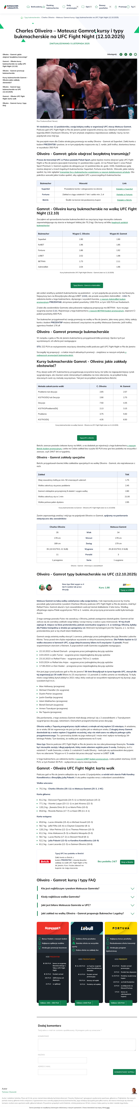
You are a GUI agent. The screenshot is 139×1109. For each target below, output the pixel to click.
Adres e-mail (44, 1066)
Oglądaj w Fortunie (124, 194)
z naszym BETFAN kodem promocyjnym (108, 309)
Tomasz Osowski (10, 1091)
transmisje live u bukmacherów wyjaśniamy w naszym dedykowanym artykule (98, 172)
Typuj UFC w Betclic (87, 436)
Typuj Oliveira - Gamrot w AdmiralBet (87, 285)
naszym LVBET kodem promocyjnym (93, 757)
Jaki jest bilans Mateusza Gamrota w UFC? (66, 903)
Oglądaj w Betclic (124, 200)
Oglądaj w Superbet (124, 189)
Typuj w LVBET (126, 588)
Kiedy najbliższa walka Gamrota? (61, 895)
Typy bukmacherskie (32, 17)
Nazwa (41, 1054)
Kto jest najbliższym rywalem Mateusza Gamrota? (71, 886)
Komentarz (43, 1035)
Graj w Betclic (127, 860)
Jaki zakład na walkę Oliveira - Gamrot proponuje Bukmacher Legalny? (83, 912)
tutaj (108, 1107)
